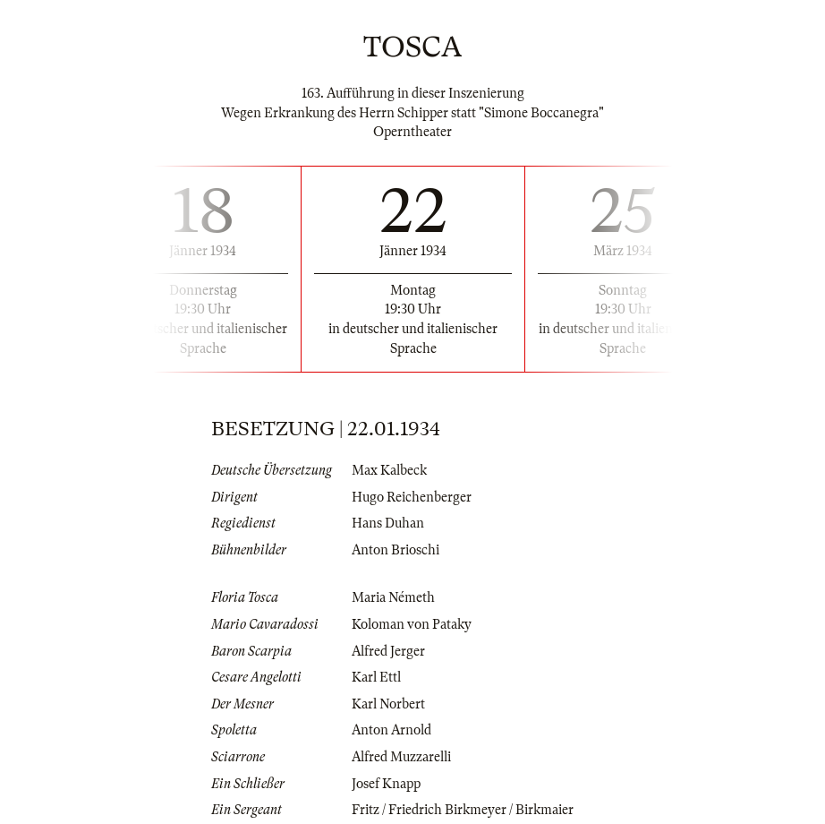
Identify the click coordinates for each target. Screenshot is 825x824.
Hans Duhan (388, 523)
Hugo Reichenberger (412, 497)
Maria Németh (393, 597)
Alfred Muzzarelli (401, 757)
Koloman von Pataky (412, 624)
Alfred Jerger (388, 651)
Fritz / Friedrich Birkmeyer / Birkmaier (463, 810)
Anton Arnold (391, 730)
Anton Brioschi (395, 550)
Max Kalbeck (389, 470)
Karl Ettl (376, 677)
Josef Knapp (386, 784)
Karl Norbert (388, 704)
